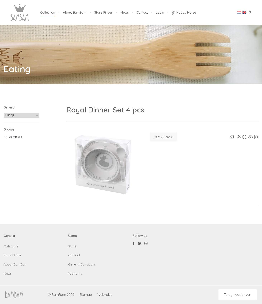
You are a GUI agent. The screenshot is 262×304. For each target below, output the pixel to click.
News (124, 13)
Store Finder (103, 13)
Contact (142, 13)
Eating (9, 115)
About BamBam (74, 13)
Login (160, 13)
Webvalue (104, 295)
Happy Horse (184, 12)
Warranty (75, 273)
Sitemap (86, 295)
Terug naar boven (237, 295)
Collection (47, 13)
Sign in (73, 246)
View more (15, 136)
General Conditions (82, 264)
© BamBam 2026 (61, 295)
